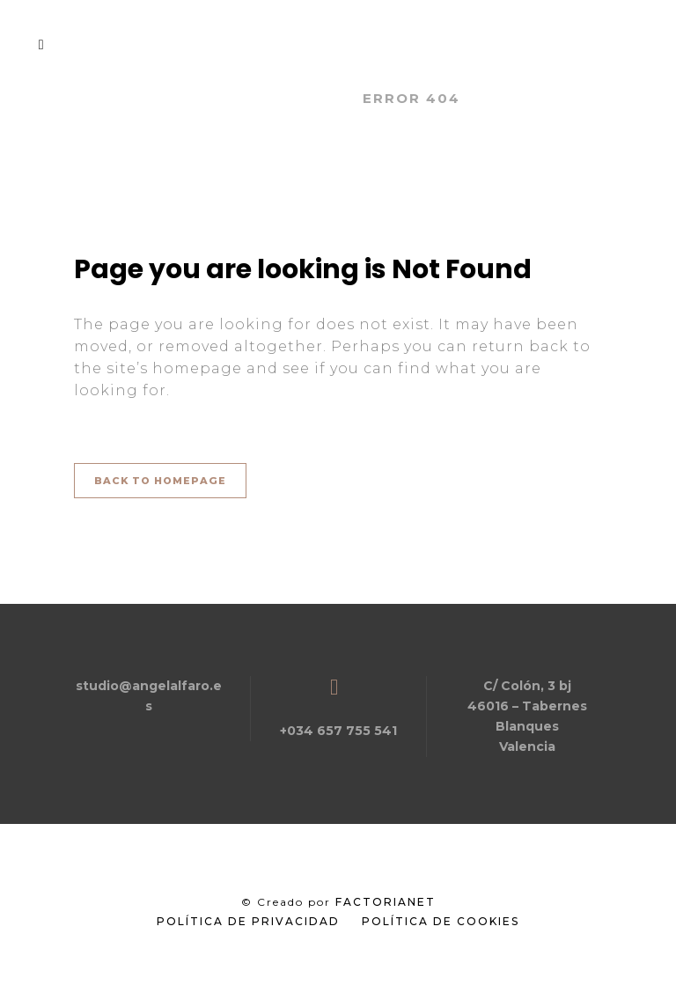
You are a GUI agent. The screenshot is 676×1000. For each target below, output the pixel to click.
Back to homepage (160, 480)
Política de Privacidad (248, 921)
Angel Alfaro (280, 98)
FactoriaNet (385, 901)
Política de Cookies (440, 921)
